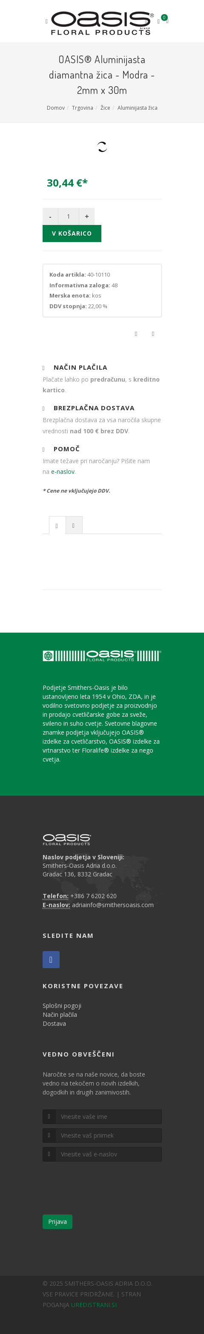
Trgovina (82, 107)
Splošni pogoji (62, 1005)
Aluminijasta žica (138, 107)
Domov (56, 107)
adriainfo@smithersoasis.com (113, 905)
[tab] (57, 525)
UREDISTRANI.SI (94, 1305)
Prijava (57, 1221)
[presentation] (57, 525)
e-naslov (63, 471)
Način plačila (60, 1014)
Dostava (54, 1023)
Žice (105, 107)
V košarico (72, 233)
